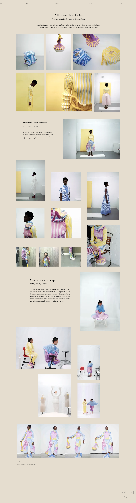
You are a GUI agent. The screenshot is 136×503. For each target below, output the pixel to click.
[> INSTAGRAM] (15, 497)
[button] (127, 492)
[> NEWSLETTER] (30, 497)
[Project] (29, 3)
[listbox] (127, 492)
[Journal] (60, 3)
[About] (124, 3)
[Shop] (95, 3)
